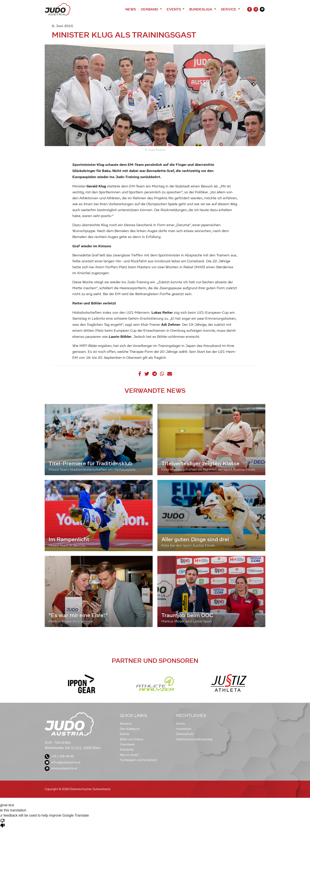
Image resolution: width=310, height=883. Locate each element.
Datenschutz (185, 734)
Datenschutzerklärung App (194, 739)
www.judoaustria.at (61, 768)
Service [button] (229, 9)
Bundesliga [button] (201, 9)
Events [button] (174, 9)
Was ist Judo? (129, 755)
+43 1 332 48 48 (59, 756)
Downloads (127, 744)
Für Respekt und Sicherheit (138, 760)
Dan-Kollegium (130, 729)
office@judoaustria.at (62, 762)
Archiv (180, 723)
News (130, 9)
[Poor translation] (2, 823)
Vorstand (126, 723)
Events (124, 734)
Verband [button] (150, 9)
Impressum (183, 729)
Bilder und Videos (131, 739)
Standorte (126, 749)
